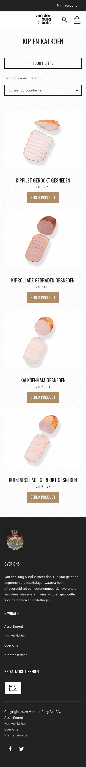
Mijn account (67, 5)
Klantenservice (15, 655)
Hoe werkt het (15, 636)
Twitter (22, 749)
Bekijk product (43, 197)
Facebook (10, 749)
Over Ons (11, 645)
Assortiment (13, 626)
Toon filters (43, 63)
